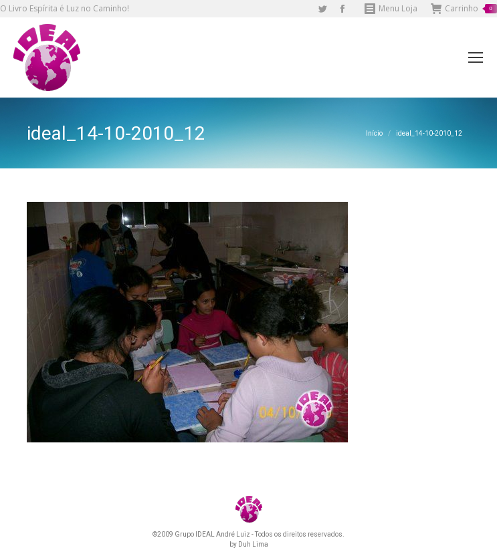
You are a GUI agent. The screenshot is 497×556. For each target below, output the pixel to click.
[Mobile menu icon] (476, 57)
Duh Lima (253, 544)
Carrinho (464, 9)
